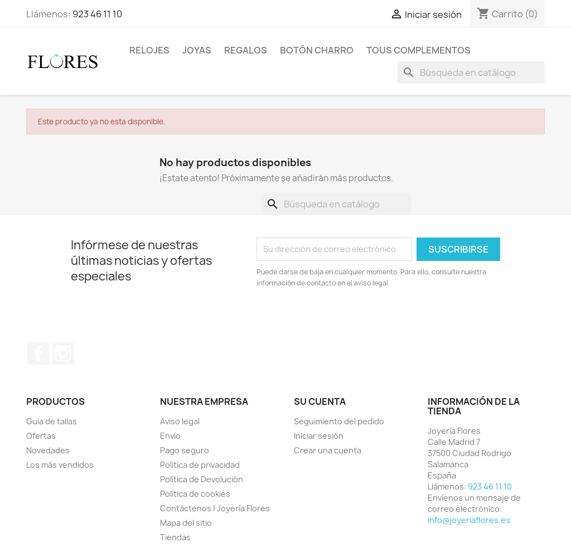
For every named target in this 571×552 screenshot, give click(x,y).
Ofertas (41, 435)
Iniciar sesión (318, 435)
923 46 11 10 (97, 14)
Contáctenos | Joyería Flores (215, 508)
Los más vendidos (60, 464)
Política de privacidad (200, 464)
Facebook (38, 353)
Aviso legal (180, 421)
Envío (170, 435)
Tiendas (175, 537)
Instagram (63, 353)
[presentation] (349, 319)
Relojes (149, 50)
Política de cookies (195, 493)
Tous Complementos (418, 50)
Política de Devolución (201, 479)
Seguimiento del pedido (339, 421)
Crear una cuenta (327, 450)
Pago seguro (184, 450)
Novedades (48, 450)
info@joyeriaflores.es (469, 520)
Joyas (196, 50)
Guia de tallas (51, 421)
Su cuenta (320, 401)
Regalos (245, 50)
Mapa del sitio (186, 522)
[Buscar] (471, 72)
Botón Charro (317, 50)
